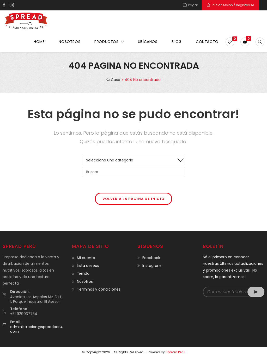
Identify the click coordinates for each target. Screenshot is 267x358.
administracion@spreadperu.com (36, 329)
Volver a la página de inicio (133, 198)
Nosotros (85, 281)
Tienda (83, 273)
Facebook (151, 257)
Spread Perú (175, 352)
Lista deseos (88, 265)
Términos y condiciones (98, 289)
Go (255, 292)
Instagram (151, 265)
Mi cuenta (86, 257)
